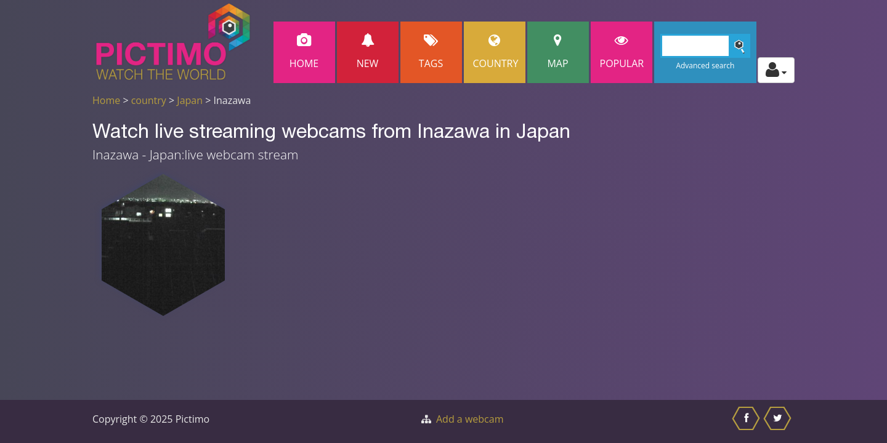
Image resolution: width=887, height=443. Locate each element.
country (148, 100)
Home (304, 52)
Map (558, 52)
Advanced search (705, 65)
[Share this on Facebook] (747, 421)
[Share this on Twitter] (779, 421)
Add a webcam (469, 419)
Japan (190, 100)
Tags (431, 52)
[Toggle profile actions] (776, 70)
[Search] (705, 46)
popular (622, 52)
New (367, 52)
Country (496, 52)
